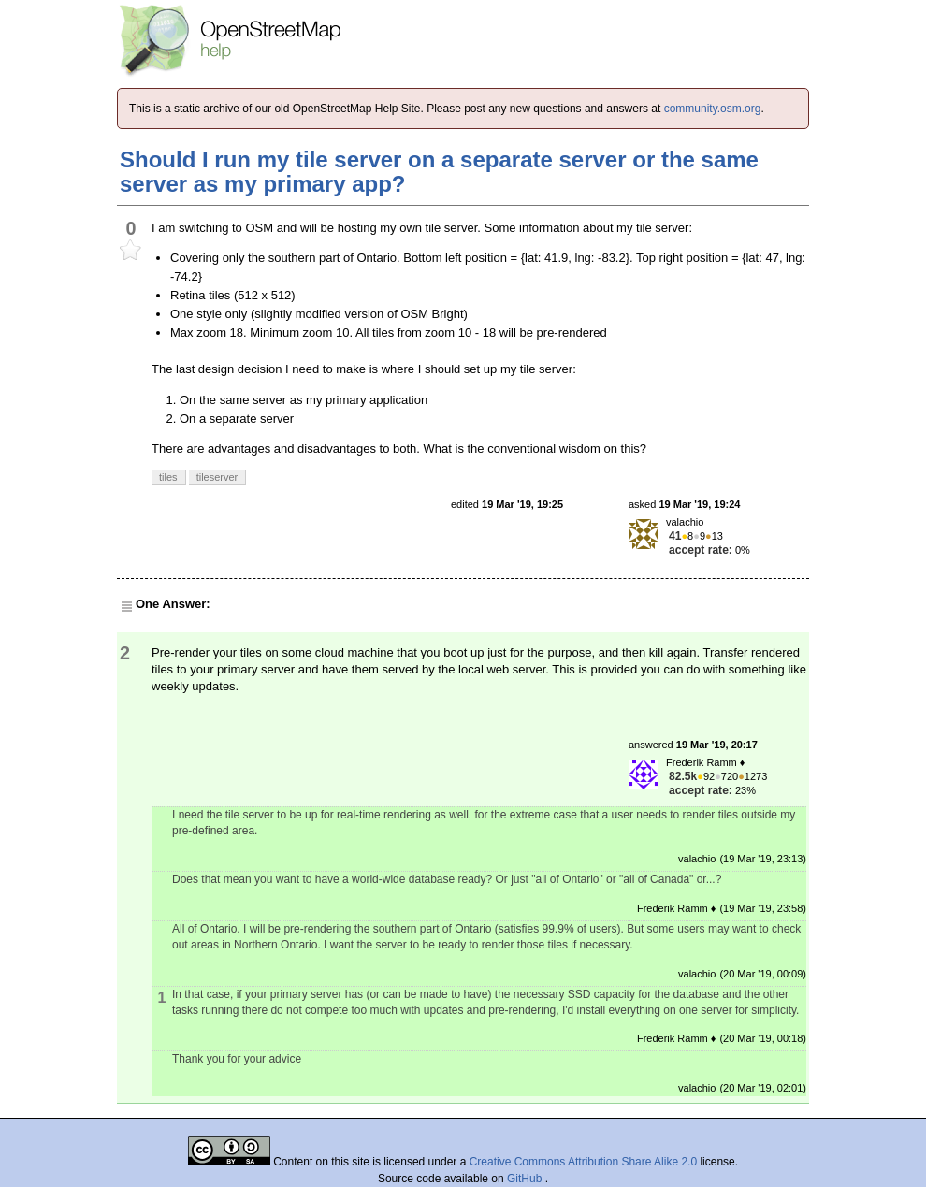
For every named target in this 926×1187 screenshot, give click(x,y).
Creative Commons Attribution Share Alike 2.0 (583, 1161)
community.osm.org (712, 108)
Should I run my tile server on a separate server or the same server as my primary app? (439, 171)
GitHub (526, 1178)
